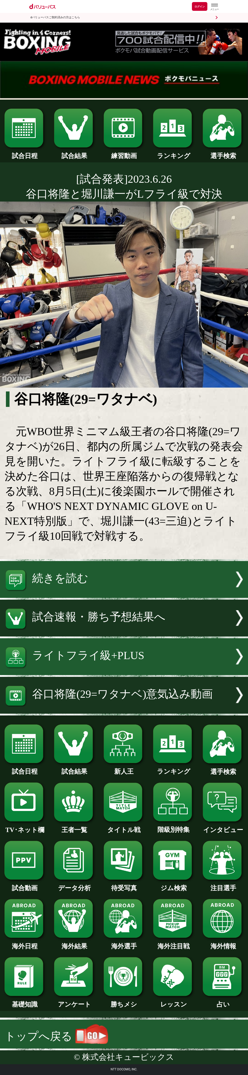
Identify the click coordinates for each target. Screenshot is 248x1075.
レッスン (173, 1001)
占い (223, 1001)
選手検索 (223, 152)
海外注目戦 (173, 943)
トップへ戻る (56, 1036)
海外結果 (74, 943)
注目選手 (223, 885)
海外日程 (24, 943)
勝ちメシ (124, 1001)
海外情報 (223, 943)
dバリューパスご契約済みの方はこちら (55, 17)
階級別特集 (173, 826)
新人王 (124, 768)
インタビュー (223, 826)
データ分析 (74, 885)
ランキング (173, 152)
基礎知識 (24, 1001)
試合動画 (24, 885)
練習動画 (124, 152)
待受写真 (124, 885)
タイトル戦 (124, 826)
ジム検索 (173, 885)
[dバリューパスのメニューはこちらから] (214, 7)
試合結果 (74, 152)
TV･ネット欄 (24, 826)
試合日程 (24, 152)
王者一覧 (74, 826)
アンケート (74, 1001)
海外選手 (124, 943)
